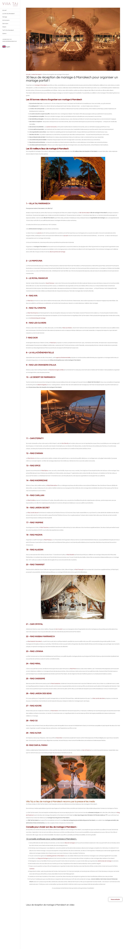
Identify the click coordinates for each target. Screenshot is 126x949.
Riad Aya (30, 300)
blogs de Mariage (43, 858)
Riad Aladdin (70, 554)
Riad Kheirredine (52, 485)
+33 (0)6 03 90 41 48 (6, 39)
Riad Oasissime (55, 683)
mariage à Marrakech (40, 85)
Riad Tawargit (79, 569)
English (8, 46)
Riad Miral (73, 668)
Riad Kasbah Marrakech (35, 641)
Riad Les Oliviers (67, 327)
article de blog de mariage (37, 318)
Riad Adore (54, 710)
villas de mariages (69, 842)
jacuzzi (66, 235)
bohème (31, 868)
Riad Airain (31, 458)
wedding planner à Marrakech (55, 855)
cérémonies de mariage (104, 861)
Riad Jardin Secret (33, 512)
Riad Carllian (31, 500)
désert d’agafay (42, 384)
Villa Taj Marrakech (84, 212)
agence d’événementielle (63, 357)
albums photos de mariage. (57, 251)
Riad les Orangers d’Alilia (56, 369)
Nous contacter (115, 899)
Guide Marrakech (36, 74)
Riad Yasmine (44, 527)
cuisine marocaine (51, 126)
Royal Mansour (50, 283)
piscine (39, 233)
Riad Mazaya (48, 539)
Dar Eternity (65, 443)
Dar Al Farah (86, 750)
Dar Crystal (59, 629)
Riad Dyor (53, 342)
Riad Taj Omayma (33, 313)
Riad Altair (59, 737)
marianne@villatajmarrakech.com (9, 41)
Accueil (28, 74)
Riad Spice (45, 470)
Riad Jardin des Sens (99, 698)
